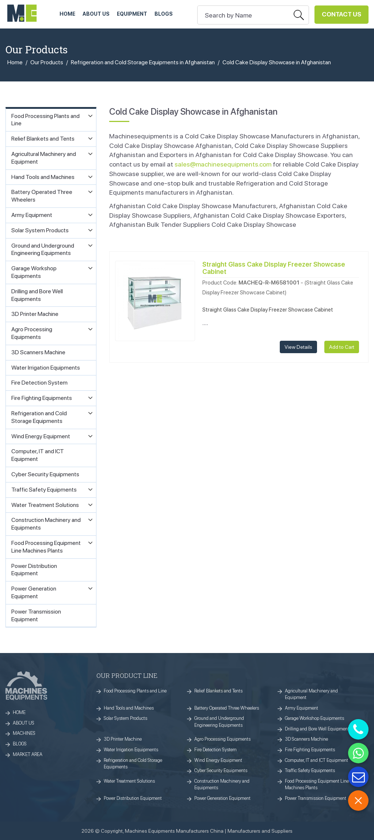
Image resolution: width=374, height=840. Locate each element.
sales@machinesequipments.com (223, 164)
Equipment (132, 14)
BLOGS (20, 744)
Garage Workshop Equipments (314, 718)
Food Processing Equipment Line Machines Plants (317, 784)
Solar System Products (125, 718)
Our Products (46, 62)
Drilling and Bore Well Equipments (318, 729)
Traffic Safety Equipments (310, 770)
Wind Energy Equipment (218, 760)
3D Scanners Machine (306, 739)
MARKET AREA (27, 754)
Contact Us (341, 14)
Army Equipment (301, 708)
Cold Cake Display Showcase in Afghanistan (276, 62)
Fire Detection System (215, 749)
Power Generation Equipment (222, 798)
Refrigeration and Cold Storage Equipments (133, 763)
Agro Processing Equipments (222, 739)
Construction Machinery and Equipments (221, 784)
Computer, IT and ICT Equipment (316, 760)
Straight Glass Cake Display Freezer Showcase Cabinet (273, 267)
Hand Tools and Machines (129, 708)
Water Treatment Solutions (129, 781)
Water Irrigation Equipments (131, 749)
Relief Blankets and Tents (218, 691)
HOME (67, 14)
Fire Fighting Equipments (310, 749)
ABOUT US (96, 14)
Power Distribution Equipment (133, 798)
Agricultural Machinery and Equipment (311, 694)
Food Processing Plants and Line (135, 691)
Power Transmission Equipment (315, 798)
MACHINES (24, 733)
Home (15, 62)
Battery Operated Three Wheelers (226, 708)
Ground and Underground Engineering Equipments (219, 721)
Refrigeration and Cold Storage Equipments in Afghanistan (143, 62)
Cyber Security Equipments (220, 770)
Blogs (163, 14)
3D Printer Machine (123, 739)
